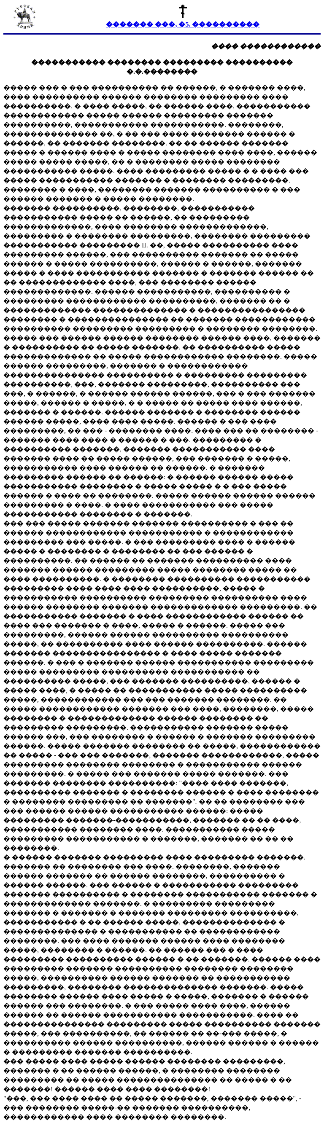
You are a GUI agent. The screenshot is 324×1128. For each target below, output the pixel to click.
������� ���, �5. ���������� (182, 24)
